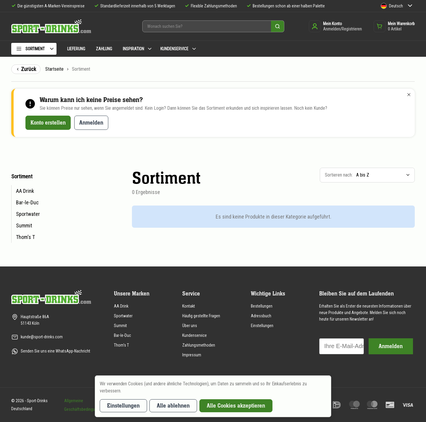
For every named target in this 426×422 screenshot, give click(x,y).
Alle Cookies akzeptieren (236, 405)
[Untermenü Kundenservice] (194, 49)
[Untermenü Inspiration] (149, 49)
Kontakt (188, 306)
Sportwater (123, 315)
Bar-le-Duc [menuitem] (27, 202)
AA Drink (121, 306)
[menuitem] (34, 50)
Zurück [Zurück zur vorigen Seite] (26, 69)
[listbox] (383, 175)
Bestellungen (261, 306)
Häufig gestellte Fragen (201, 315)
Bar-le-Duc (122, 335)
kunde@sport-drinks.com (42, 336)
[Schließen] (408, 94)
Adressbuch (261, 315)
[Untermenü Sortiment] (52, 49)
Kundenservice (194, 335)
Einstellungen (262, 325)
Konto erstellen (48, 122)
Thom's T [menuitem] (25, 237)
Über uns (189, 325)
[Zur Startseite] (51, 26)
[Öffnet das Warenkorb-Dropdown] (394, 26)
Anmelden (91, 122)
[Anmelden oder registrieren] (335, 26)
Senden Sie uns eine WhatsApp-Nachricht (55, 351)
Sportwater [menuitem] (28, 214)
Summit (120, 325)
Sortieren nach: (339, 175)
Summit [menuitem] (24, 225)
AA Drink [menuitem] (25, 191)
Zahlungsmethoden (198, 345)
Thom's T (121, 345)
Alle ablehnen (173, 405)
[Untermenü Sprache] (410, 6)
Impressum (191, 355)
